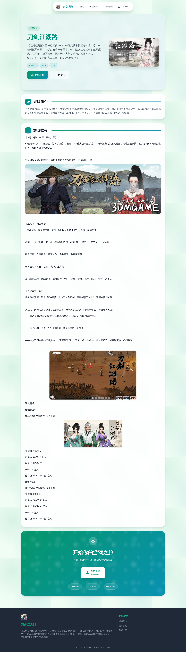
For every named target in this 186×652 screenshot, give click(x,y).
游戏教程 (123, 625)
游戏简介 (123, 621)
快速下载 (123, 630)
